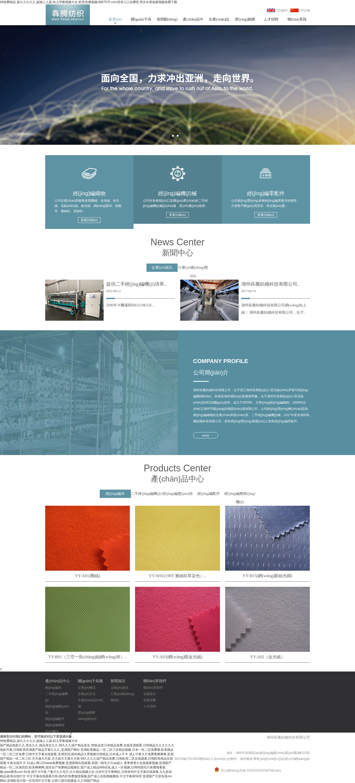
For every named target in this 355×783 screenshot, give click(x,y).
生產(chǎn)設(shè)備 (219, 21)
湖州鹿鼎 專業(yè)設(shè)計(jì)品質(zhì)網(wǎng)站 (275, 759)
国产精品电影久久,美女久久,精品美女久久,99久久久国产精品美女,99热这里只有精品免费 (61, 745)
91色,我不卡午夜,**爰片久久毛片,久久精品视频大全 (59, 772)
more (205, 435)
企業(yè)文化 (87, 694)
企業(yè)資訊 (120, 687)
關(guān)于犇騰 (141, 21)
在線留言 (149, 694)
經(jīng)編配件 (55, 719)
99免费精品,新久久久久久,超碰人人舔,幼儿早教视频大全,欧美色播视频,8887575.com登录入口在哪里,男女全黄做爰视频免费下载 (88, 2)
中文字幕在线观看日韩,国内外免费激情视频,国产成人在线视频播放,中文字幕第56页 (84, 776)
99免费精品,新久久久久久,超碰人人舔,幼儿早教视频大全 (39, 741)
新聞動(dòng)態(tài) (167, 21)
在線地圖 (149, 700)
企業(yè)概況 (87, 687)
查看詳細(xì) (89, 220)
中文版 (305, 10)
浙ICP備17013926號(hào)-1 (193, 759)
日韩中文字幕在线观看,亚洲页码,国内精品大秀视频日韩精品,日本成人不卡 (77, 754)
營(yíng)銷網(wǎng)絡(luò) (245, 21)
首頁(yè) (115, 19)
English (282, 10)
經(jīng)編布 (53, 687)
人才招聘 (271, 19)
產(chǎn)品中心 (193, 21)
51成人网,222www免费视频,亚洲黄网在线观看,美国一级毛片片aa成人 (75, 763)
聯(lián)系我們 (296, 21)
